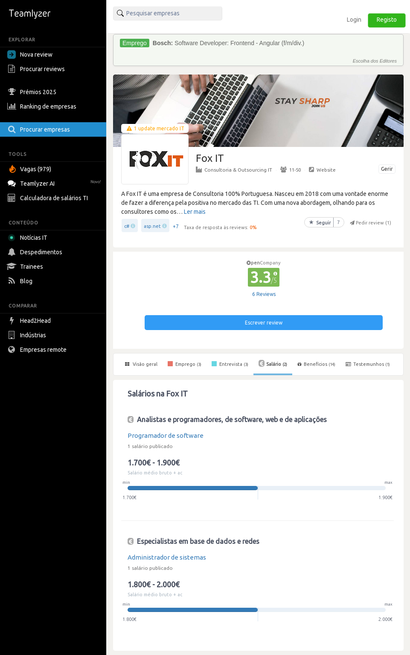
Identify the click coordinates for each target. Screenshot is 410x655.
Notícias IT (28, 237)
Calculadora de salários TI (48, 198)
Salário (273, 363)
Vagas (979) (30, 169)
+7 (176, 226)
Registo (387, 19)
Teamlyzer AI (55, 182)
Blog (20, 281)
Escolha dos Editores (375, 60)
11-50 (290, 169)
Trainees (26, 266)
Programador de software (166, 435)
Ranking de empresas (42, 106)
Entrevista (230, 364)
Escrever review (263, 322)
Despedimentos (35, 252)
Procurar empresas (39, 129)
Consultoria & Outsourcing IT (234, 169)
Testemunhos (368, 364)
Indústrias (27, 335)
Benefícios (316, 364)
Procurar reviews (37, 69)
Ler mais (195, 211)
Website (322, 169)
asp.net (152, 226)
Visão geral (141, 364)
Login (354, 19)
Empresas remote (38, 349)
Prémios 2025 (32, 92)
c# (126, 226)
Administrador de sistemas (167, 557)
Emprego (184, 364)
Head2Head (30, 320)
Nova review (29, 54)
